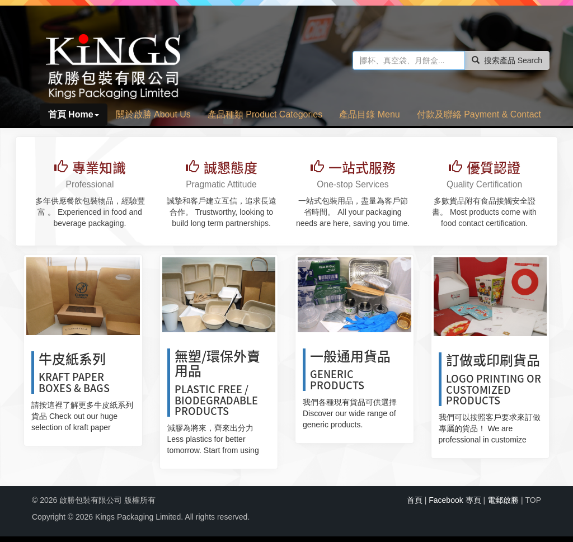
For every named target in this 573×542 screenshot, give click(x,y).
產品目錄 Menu (369, 114)
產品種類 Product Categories (265, 114)
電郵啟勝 (503, 500)
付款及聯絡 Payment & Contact (479, 114)
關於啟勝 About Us (153, 114)
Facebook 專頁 (455, 500)
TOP (533, 500)
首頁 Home (73, 114)
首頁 (414, 500)
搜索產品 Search (507, 60)
